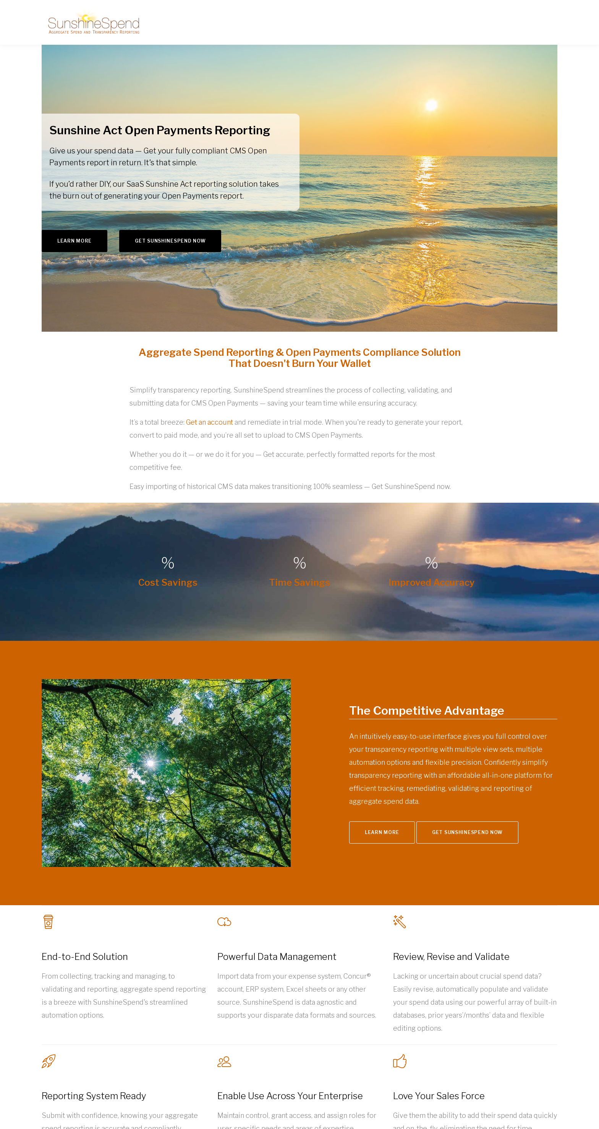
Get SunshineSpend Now (170, 241)
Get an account (209, 422)
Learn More (74, 241)
